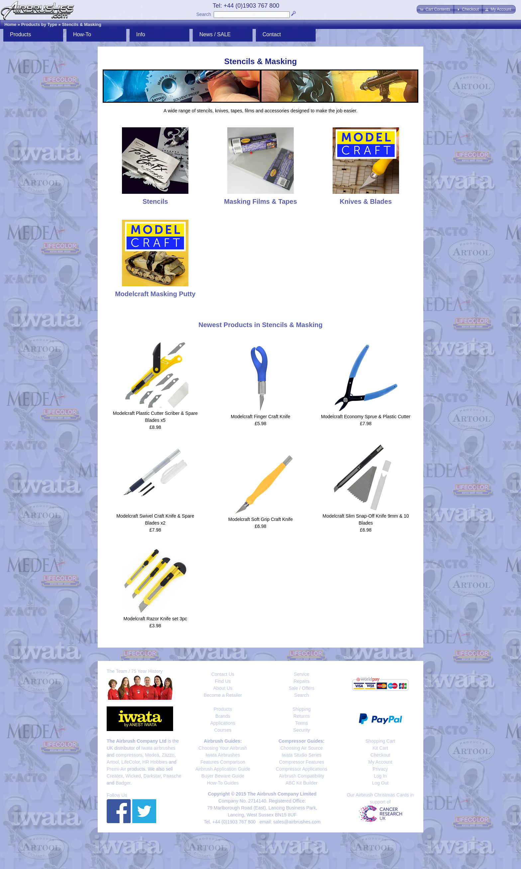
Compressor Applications (301, 769)
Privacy (380, 769)
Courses (222, 730)
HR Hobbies (154, 762)
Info (140, 34)
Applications (223, 723)
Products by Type (39, 24)
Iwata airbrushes (158, 748)
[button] (435, 9)
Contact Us (222, 674)
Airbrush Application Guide (222, 769)
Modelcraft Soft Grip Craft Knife (260, 519)
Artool (113, 762)
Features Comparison (222, 762)
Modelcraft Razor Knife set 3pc (155, 618)
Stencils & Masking (81, 24)
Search (203, 14)
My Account (380, 762)
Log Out (380, 783)
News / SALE (215, 34)
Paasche (172, 776)
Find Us (223, 681)
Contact (271, 34)
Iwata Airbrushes (223, 755)
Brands (222, 716)
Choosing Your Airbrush (222, 748)
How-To (82, 34)
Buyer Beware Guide (222, 776)
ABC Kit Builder (301, 783)
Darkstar (152, 776)
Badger (123, 783)
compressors (129, 755)
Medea (152, 755)
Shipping (301, 709)
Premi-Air (116, 769)
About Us (223, 688)
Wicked (133, 776)
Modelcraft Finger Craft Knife (260, 416)
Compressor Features (301, 762)
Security (301, 730)
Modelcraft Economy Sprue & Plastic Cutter (365, 416)
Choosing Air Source (301, 748)
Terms (301, 723)
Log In (380, 776)
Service (301, 674)
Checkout (380, 755)
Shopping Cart (380, 741)
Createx (115, 776)
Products (20, 34)
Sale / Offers (302, 688)
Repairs (301, 681)
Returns (301, 716)
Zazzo (168, 755)
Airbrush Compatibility (301, 776)
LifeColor (130, 762)
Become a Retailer (223, 695)
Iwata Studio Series (301, 755)
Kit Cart (380, 748)
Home (10, 24)
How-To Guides (223, 783)
